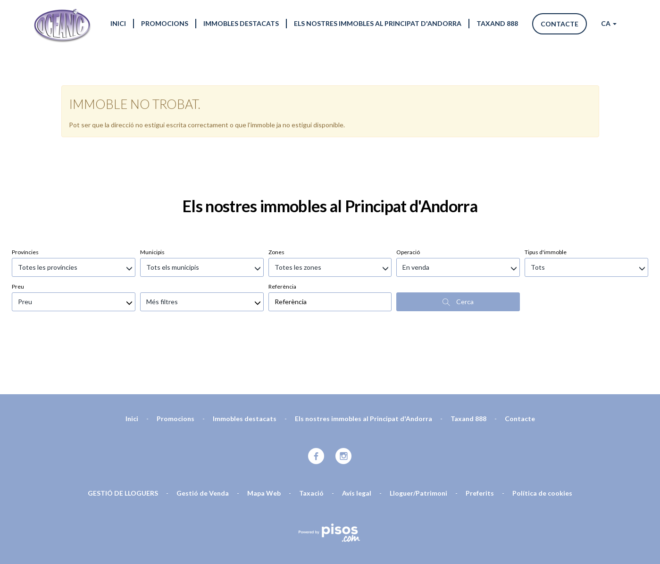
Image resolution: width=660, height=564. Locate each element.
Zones (276, 202)
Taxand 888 (497, 23)
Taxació (311, 443)
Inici (118, 23)
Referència (282, 236)
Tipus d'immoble (546, 202)
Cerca (458, 252)
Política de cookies (542, 443)
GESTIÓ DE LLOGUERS (123, 443)
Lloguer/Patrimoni (418, 443)
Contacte (559, 24)
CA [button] (609, 23)
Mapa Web (264, 443)
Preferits (480, 443)
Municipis (152, 202)
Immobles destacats (241, 23)
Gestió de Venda (202, 443)
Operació (408, 202)
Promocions (164, 23)
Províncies (25, 202)
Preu (18, 236)
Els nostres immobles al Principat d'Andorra (377, 23)
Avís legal (356, 443)
